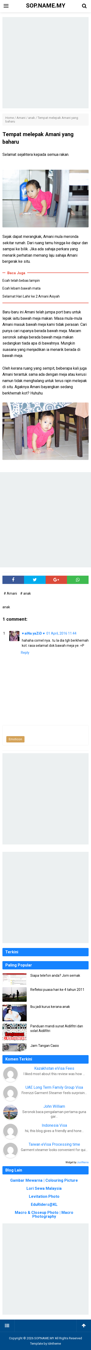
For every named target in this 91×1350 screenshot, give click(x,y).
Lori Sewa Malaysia (44, 1188)
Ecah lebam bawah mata (21, 288)
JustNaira (83, 1162)
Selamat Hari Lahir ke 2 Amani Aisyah (31, 296)
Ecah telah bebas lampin (21, 280)
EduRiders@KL (44, 1204)
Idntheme (54, 1343)
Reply (25, 653)
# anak (25, 593)
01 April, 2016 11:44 (61, 633)
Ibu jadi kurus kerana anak (50, 1007)
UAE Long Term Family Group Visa (54, 1087)
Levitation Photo (44, 1196)
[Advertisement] (45, 62)
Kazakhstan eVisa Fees (54, 1068)
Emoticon (15, 739)
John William (54, 1106)
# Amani (11, 593)
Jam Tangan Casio (44, 1046)
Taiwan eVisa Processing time (54, 1144)
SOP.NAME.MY (44, 1338)
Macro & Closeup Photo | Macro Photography (44, 1214)
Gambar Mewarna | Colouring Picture (44, 1180)
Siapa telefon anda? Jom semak (55, 975)
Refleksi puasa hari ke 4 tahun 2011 (57, 990)
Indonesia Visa (54, 1125)
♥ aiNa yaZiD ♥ (33, 633)
